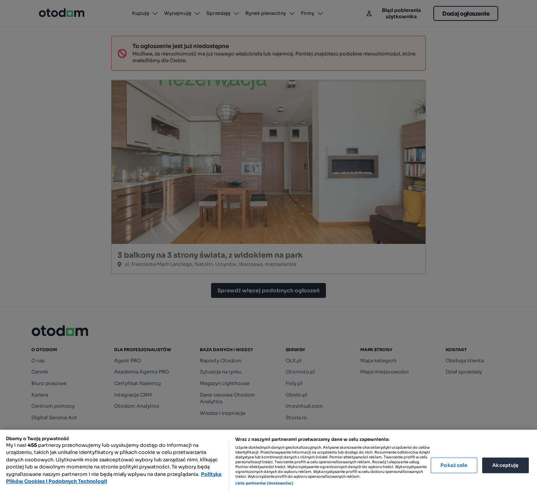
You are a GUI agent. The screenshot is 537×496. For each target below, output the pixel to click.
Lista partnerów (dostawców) (264, 483)
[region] (268, 463)
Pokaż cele (453, 465)
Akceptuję (505, 465)
